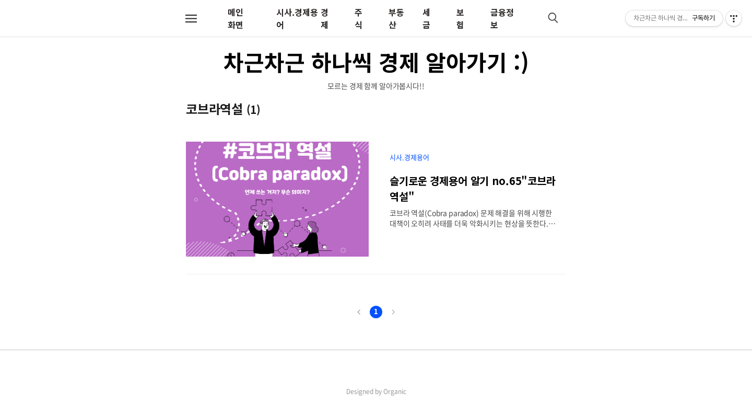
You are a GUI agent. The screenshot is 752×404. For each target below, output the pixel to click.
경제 (324, 18)
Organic (394, 391)
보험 (460, 18)
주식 (358, 18)
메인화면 (235, 18)
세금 (426, 18)
